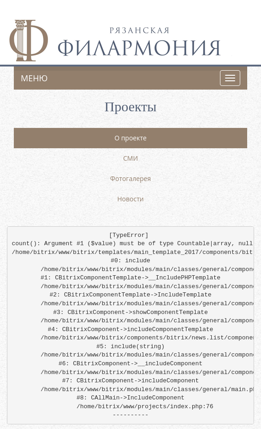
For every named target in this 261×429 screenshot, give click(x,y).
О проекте (130, 137)
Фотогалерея (130, 178)
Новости (130, 198)
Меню (34, 78)
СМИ (130, 158)
